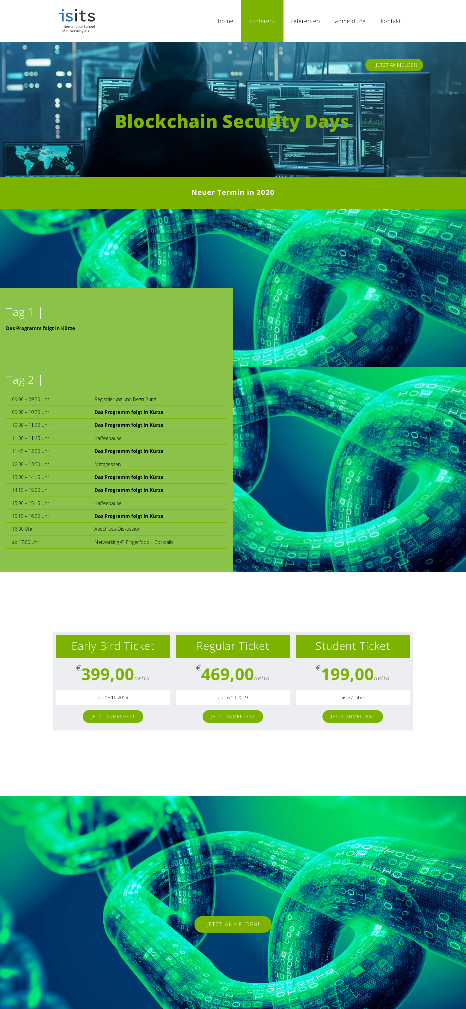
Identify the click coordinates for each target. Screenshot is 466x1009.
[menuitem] (225, 21)
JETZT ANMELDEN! (397, 64)
